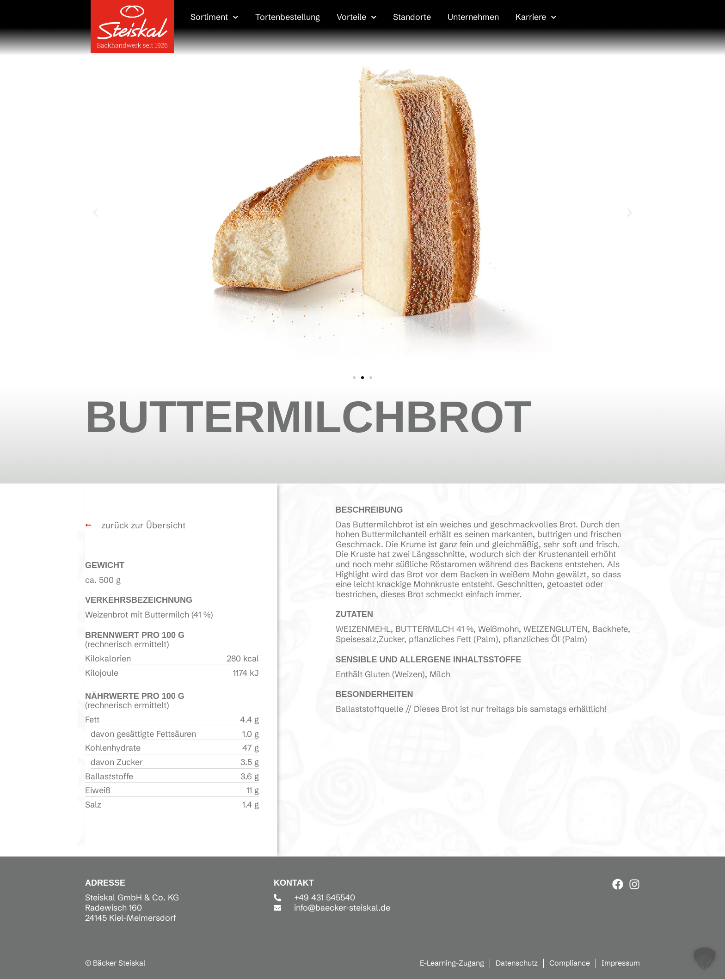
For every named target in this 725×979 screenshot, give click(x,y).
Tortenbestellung (287, 17)
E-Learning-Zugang (452, 962)
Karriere (536, 17)
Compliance (569, 962)
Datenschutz (517, 962)
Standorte (412, 17)
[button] (95, 212)
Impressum (621, 962)
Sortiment (214, 17)
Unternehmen (473, 17)
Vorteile (357, 17)
